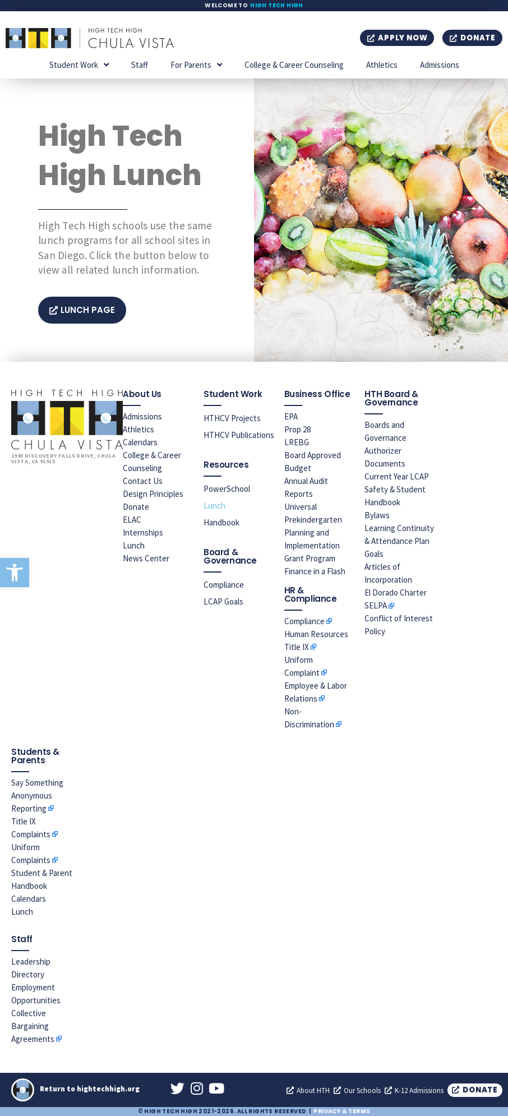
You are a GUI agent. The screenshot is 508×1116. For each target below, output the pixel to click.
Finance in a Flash (314, 571)
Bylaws (377, 515)
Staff (139, 64)
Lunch (134, 545)
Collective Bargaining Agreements (32, 1026)
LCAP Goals (223, 601)
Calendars (140, 442)
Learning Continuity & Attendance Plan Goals (399, 541)
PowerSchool (227, 488)
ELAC (132, 519)
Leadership (30, 961)
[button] (14, 572)
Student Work (79, 65)
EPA (291, 416)
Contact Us (143, 481)
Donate (136, 506)
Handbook (221, 522)
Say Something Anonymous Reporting (37, 795)
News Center (146, 558)
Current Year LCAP (396, 476)
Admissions (439, 64)
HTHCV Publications (239, 435)
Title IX (296, 647)
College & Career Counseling (294, 64)
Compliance (224, 584)
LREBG (296, 442)
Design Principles (153, 493)
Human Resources (316, 634)
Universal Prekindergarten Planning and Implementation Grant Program (313, 532)
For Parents (196, 65)
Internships (143, 532)
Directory (27, 974)
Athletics (382, 64)
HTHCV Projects (232, 418)
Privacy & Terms (341, 1111)
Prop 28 (297, 429)
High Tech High (276, 5)
